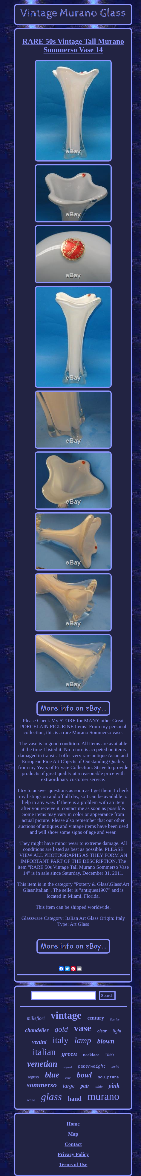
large (68, 1086)
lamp (82, 1040)
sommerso (42, 1085)
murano (103, 1096)
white (31, 1100)
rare (68, 1078)
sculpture (108, 1077)
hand (75, 1098)
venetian (42, 1064)
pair (84, 1086)
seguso (33, 1077)
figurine (114, 1019)
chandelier (37, 1030)
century (95, 1018)
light (117, 1030)
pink (113, 1085)
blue (52, 1074)
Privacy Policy (73, 1154)
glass (51, 1096)
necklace (91, 1054)
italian (44, 1052)
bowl (84, 1075)
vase (82, 1028)
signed (67, 1067)
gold (61, 1029)
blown (105, 1041)
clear (102, 1031)
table (98, 1087)
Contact (73, 1144)
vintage (66, 1015)
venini (39, 1042)
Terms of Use (73, 1164)
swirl (115, 1066)
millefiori (36, 1018)
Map (73, 1134)
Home (73, 1124)
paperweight (91, 1066)
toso (109, 1054)
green (69, 1053)
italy (60, 1040)
